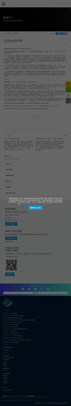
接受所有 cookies (35, 208)
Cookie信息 (49, 204)
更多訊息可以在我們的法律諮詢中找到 (33, 204)
